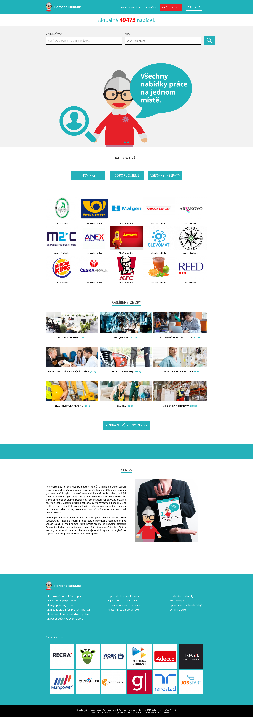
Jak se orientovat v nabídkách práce (67, 614)
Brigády (151, 7)
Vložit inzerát (171, 7)
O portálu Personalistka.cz (123, 596)
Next (203, 105)
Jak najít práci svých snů (60, 605)
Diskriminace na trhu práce (124, 605)
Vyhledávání (54, 34)
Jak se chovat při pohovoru (62, 600)
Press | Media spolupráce (123, 609)
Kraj (127, 34)
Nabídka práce (130, 7)
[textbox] (163, 40)
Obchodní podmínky (182, 596)
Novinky (88, 175)
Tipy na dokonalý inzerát (123, 600)
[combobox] (163, 41)
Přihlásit (194, 7)
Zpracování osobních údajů (186, 605)
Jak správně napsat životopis (63, 596)
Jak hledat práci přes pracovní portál (68, 609)
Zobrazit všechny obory (126, 425)
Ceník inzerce (178, 609)
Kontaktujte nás (179, 600)
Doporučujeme (127, 175)
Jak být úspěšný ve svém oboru (64, 618)
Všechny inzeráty (165, 175)
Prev (50, 105)
